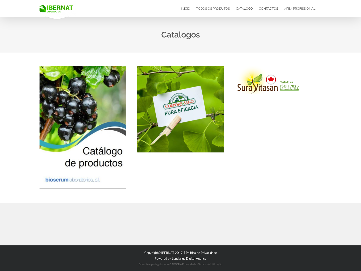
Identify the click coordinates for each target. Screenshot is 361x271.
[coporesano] (180, 68)
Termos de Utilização (210, 264)
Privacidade (189, 264)
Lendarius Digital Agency (189, 258)
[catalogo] (83, 68)
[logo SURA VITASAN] (267, 68)
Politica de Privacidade (201, 253)
